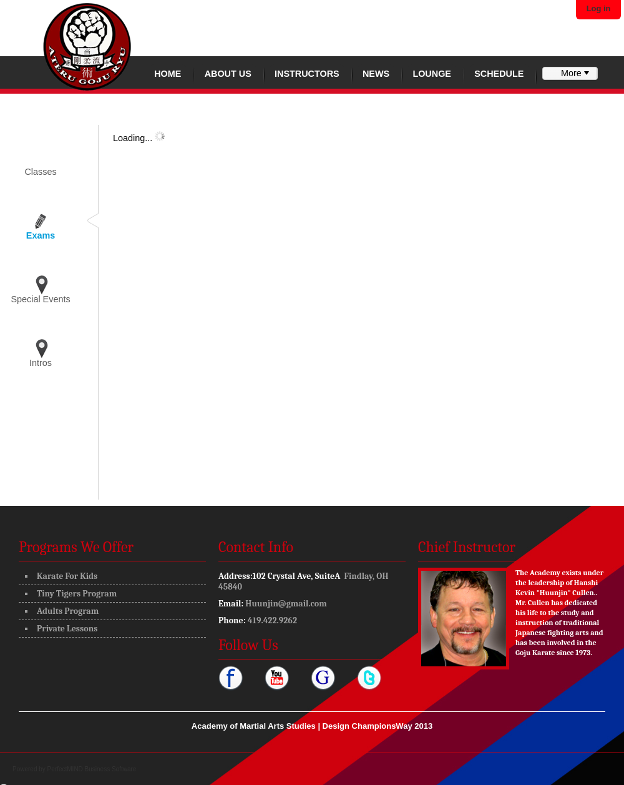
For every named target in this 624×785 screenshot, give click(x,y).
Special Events (40, 299)
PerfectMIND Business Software (92, 769)
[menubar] (569, 73)
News (376, 74)
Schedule (499, 74)
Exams (40, 235)
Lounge (431, 74)
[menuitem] (570, 73)
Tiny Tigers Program (77, 593)
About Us (228, 74)
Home (167, 74)
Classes (40, 172)
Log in (599, 8)
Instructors (307, 74)
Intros (40, 363)
